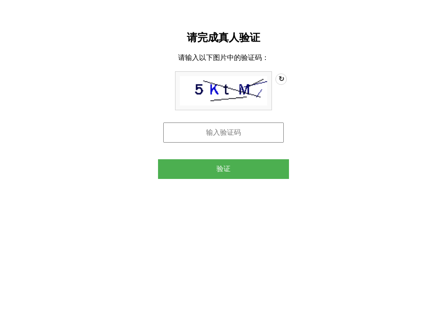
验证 (223, 168)
